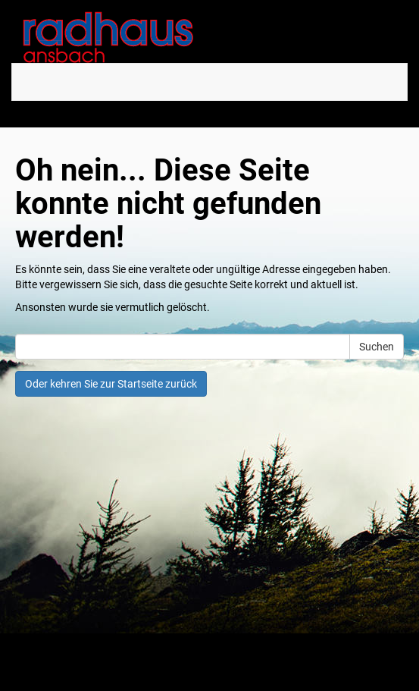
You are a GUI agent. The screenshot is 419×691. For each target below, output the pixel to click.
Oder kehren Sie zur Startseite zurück (111, 384)
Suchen (376, 347)
